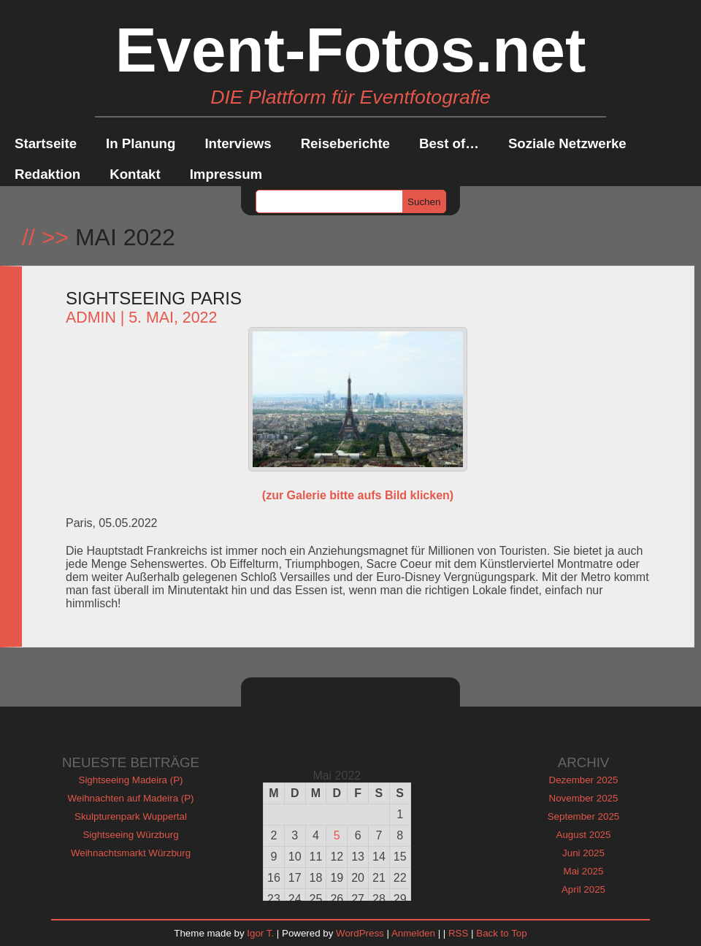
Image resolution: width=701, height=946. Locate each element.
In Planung (140, 143)
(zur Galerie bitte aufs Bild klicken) (357, 495)
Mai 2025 (584, 871)
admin (91, 317)
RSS (458, 933)
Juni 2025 (583, 852)
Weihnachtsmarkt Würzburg (131, 852)
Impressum (226, 174)
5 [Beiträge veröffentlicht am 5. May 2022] (337, 835)
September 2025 (584, 816)
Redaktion (47, 174)
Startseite (46, 143)
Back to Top (501, 933)
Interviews (237, 143)
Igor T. (260, 933)
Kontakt (135, 174)
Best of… (449, 143)
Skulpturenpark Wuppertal (130, 816)
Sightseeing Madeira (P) (131, 779)
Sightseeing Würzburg (130, 834)
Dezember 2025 (583, 779)
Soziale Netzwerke (567, 143)
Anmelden (413, 933)
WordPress (360, 933)
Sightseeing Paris (154, 298)
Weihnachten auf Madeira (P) (130, 798)
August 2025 (583, 834)
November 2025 (583, 798)
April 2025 (583, 889)
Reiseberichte (345, 143)
